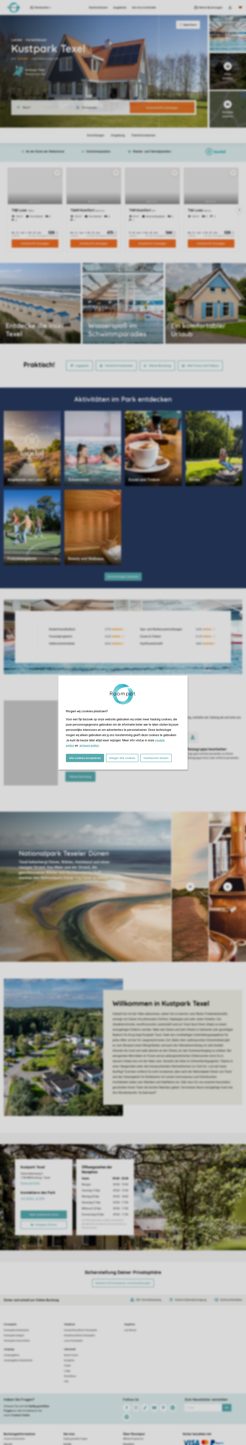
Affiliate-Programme (133, 1438)
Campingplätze (11, 1355)
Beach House (71, 1355)
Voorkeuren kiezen (155, 758)
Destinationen (98, 7)
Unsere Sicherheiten (14, 1438)
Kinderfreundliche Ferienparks (79, 1335)
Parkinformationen (116, 365)
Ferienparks (10, 1324)
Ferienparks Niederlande (16, 1330)
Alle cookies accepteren (85, 758)
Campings (9, 1349)
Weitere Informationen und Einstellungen (123, 1283)
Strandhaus (70, 1376)
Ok (226, 1407)
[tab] (85, 887)
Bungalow (69, 1360)
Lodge (67, 1371)
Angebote (119, 7)
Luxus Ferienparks (73, 1340)
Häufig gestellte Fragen (75, 1438)
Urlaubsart (69, 1324)
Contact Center (20, 1415)
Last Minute (130, 1330)
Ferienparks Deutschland (17, 1340)
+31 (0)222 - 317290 (44, 1199)
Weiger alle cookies (122, 758)
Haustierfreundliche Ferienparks (80, 1330)
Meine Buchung (157, 365)
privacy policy (89, 745)
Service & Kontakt (144, 7)
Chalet (67, 1365)
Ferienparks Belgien (14, 1335)
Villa (66, 1381)
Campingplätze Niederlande (18, 1360)
